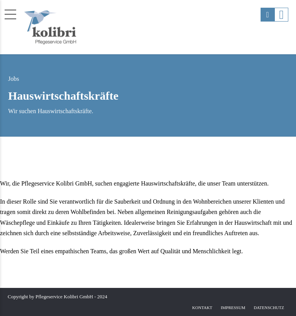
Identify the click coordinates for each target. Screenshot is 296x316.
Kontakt (202, 307)
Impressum (233, 307)
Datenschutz (269, 307)
